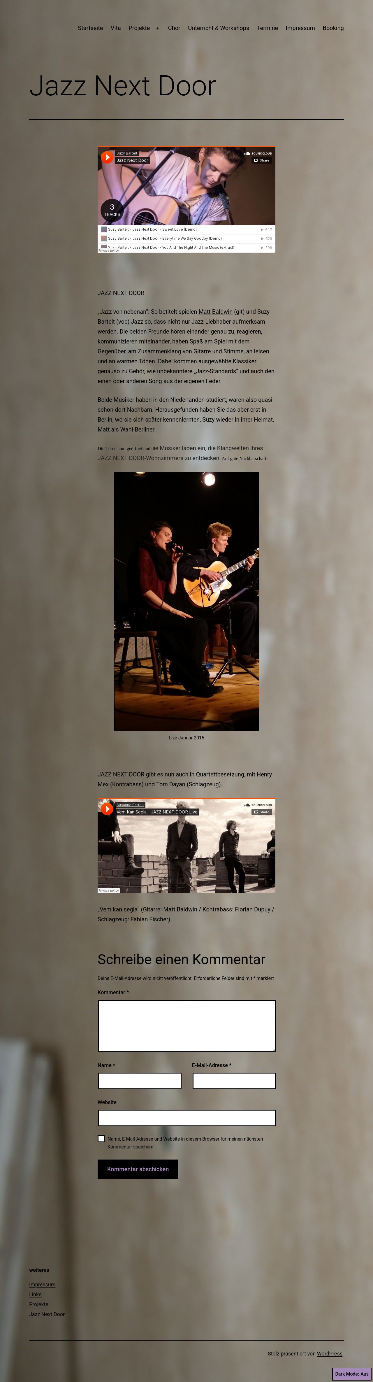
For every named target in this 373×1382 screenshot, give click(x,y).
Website (107, 1102)
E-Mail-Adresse (212, 1065)
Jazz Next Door (47, 1314)
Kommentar (113, 992)
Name (106, 1065)
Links (35, 1294)
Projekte (139, 27)
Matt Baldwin (215, 311)
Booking (333, 27)
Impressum (300, 27)
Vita (116, 27)
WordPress (329, 1354)
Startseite (90, 27)
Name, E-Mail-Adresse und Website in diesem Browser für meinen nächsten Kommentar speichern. (185, 1143)
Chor (174, 27)
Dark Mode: (352, 1374)
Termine (267, 27)
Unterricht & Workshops (218, 27)
